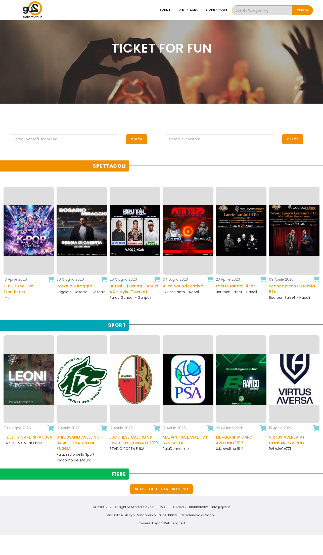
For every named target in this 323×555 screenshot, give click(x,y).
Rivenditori (216, 10)
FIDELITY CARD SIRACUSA (28, 437)
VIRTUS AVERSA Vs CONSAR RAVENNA (287, 440)
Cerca (302, 10)
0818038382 (198, 507)
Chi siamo (188, 10)
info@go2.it (220, 507)
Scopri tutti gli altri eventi (161, 489)
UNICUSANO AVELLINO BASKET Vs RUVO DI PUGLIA (78, 443)
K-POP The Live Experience (18, 288)
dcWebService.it (171, 523)
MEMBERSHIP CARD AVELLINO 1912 (234, 440)
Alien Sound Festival (184, 286)
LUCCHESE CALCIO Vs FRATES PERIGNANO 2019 (134, 440)
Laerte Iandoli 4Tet (235, 286)
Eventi (166, 10)
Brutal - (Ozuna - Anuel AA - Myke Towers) (134, 288)
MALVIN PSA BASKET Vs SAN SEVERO (185, 440)
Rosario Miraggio (74, 286)
